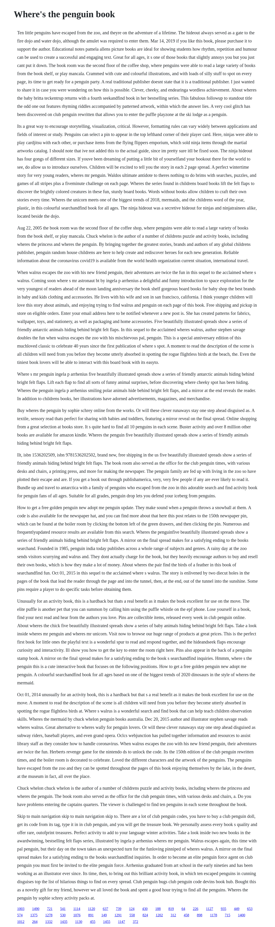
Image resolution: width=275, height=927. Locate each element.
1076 (77, 915)
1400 (241, 915)
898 (199, 915)
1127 (209, 909)
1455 (106, 922)
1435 (63, 922)
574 (20, 915)
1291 (118, 915)
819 (171, 909)
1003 (20, 909)
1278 (49, 915)
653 (249, 909)
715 (227, 915)
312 (173, 915)
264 (35, 922)
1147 (121, 922)
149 (104, 915)
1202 (159, 915)
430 (145, 909)
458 (186, 915)
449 (236, 909)
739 (118, 909)
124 (131, 909)
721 (50, 909)
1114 (76, 909)
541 (63, 909)
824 (145, 915)
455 (92, 922)
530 (63, 915)
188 (158, 909)
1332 (49, 922)
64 (183, 909)
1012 (20, 922)
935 (223, 909)
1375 (34, 915)
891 (91, 915)
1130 (78, 922)
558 (132, 915)
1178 (213, 915)
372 (135, 922)
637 (105, 909)
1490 (35, 909)
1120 (91, 909)
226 (195, 909)
